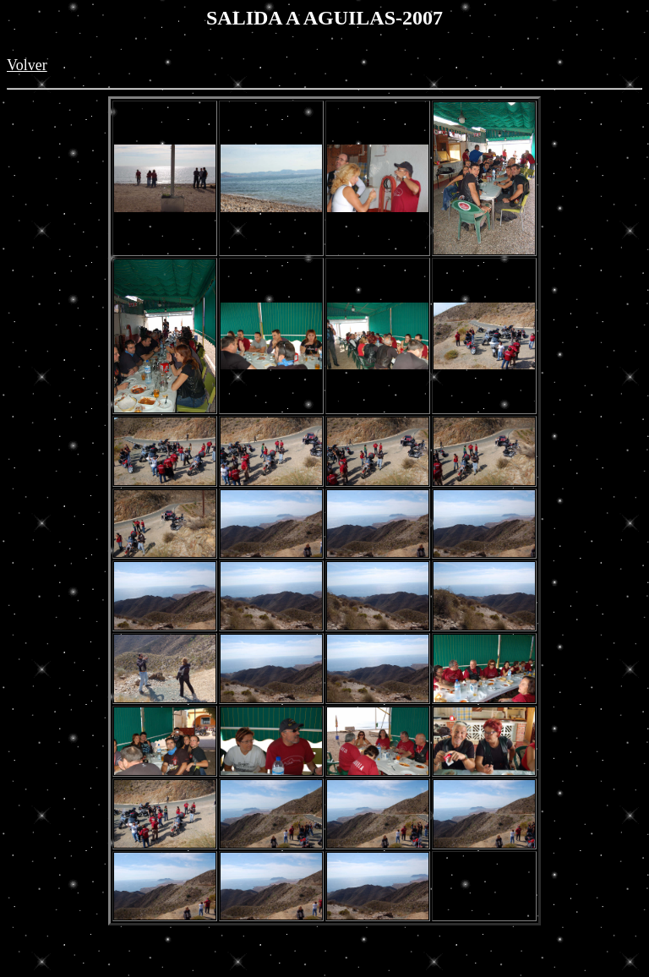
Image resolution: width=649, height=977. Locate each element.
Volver (27, 65)
